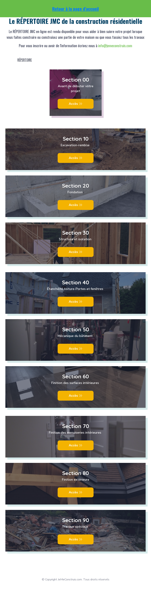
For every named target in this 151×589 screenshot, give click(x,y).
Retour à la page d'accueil (75, 8)
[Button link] (76, 104)
